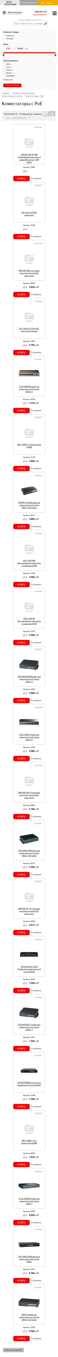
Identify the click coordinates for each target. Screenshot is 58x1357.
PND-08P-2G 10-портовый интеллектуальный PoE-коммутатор (29, 911)
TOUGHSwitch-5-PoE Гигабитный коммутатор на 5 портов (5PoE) (29, 969)
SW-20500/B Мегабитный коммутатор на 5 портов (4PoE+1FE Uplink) (29, 853)
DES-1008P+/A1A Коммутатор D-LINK (29, 1141)
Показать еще (8, 79)
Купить (21, 178)
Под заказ (38, 127)
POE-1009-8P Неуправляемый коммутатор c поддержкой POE (29, 621)
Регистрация (10, 4)
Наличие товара (11, 32)
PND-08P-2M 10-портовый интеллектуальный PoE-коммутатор (29, 795)
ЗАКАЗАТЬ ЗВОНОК (40, 14)
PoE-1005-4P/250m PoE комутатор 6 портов (29, 329)
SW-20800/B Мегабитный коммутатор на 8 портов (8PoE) (29, 1259)
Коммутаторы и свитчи (12, 96)
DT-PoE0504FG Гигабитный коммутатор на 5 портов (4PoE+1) (29, 1027)
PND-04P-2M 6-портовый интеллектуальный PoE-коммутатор (29, 273)
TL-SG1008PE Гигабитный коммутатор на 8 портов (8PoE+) (29, 1201)
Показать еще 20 (13, 1350)
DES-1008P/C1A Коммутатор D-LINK (29, 445)
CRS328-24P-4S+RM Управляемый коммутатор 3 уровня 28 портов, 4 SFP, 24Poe (29, 158)
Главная (5, 93)
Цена (25, 171)
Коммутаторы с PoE (35, 96)
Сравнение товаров (29, 3)
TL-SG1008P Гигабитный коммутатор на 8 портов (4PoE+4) (29, 737)
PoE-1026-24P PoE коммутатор (29, 213)
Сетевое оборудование (23, 93)
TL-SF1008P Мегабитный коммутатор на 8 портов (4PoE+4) (29, 389)
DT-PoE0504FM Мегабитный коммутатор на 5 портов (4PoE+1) (29, 679)
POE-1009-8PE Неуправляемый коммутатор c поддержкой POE (29, 563)
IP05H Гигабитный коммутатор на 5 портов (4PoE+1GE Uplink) (29, 1317)
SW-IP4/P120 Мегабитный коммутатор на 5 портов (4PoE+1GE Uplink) (29, 505)
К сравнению (36, 178)
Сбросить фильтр (12, 85)
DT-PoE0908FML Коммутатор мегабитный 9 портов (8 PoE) (29, 1083)
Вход (8, 2)
